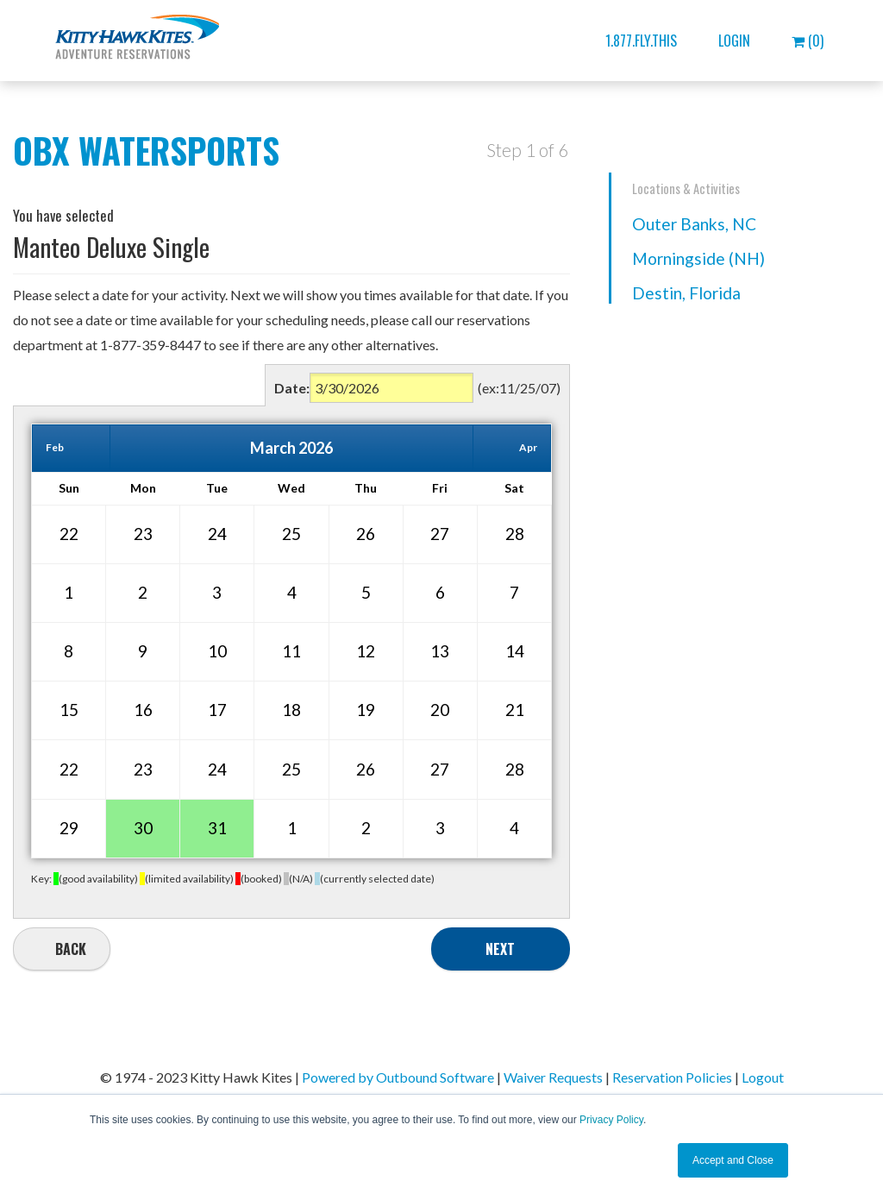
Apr (528, 447)
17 (217, 709)
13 (439, 651)
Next (500, 949)
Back (70, 949)
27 (439, 533)
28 (514, 533)
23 (143, 533)
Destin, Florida (686, 293)
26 (365, 533)
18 (291, 709)
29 (68, 828)
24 (217, 533)
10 (217, 651)
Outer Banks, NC (694, 224)
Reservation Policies (672, 1077)
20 (439, 709)
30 (143, 828)
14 (514, 651)
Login (734, 40)
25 (291, 533)
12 (365, 651)
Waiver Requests (553, 1077)
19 (365, 709)
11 (291, 651)
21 (514, 709)
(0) (808, 40)
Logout (763, 1077)
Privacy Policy (611, 1120)
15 (68, 709)
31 (217, 828)
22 (68, 533)
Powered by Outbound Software (398, 1077)
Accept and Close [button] (732, 1160)
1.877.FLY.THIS (641, 40)
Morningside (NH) (698, 258)
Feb (55, 447)
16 (143, 709)
